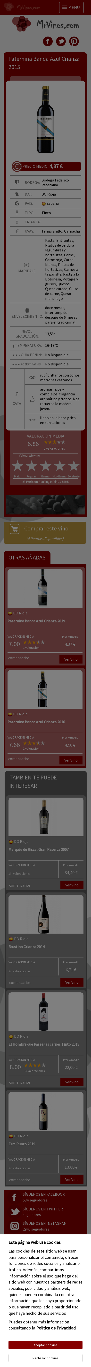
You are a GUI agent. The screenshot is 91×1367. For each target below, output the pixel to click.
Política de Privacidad (56, 1328)
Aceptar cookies (45, 1345)
